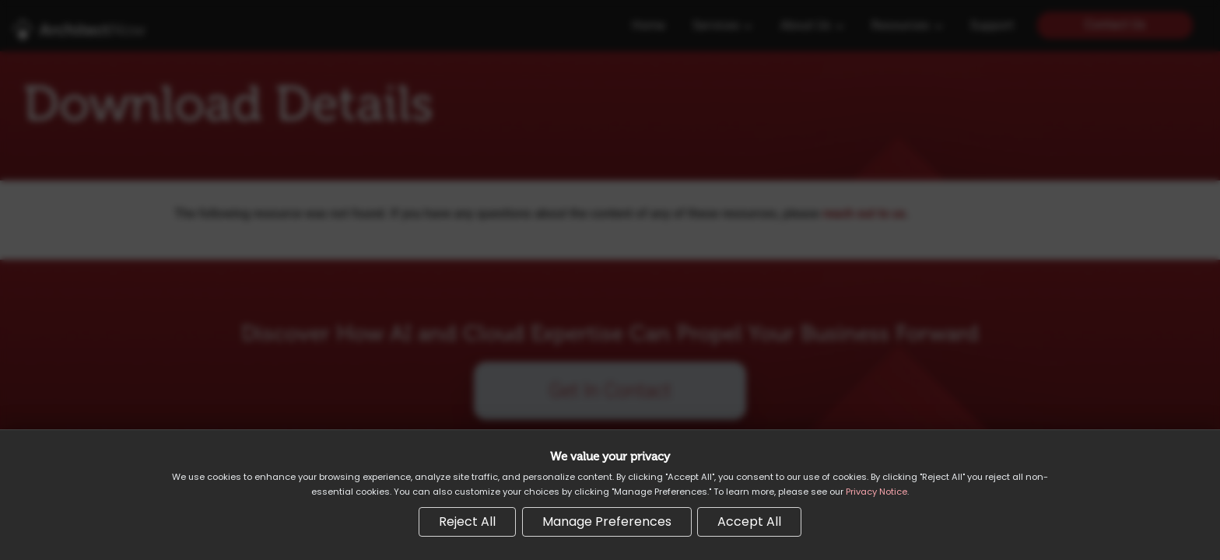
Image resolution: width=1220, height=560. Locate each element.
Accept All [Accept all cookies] (749, 521)
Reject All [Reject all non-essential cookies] (467, 521)
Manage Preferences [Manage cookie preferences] (606, 521)
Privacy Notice (876, 491)
